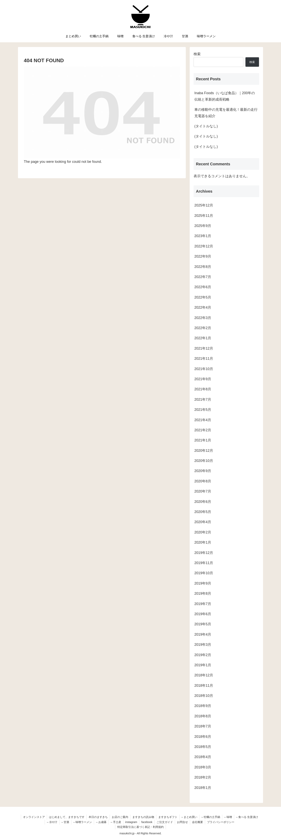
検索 (197, 54)
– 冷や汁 (52, 822)
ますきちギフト (167, 817)
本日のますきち (98, 817)
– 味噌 (228, 817)
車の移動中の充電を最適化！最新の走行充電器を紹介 (226, 113)
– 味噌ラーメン (82, 822)
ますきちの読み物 (143, 817)
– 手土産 (116, 822)
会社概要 (197, 822)
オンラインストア (34, 817)
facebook (146, 822)
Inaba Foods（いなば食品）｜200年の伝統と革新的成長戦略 (224, 96)
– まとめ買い (189, 817)
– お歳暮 (101, 822)
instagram (131, 822)
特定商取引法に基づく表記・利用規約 (140, 826)
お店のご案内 (120, 817)
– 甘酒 (65, 822)
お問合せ (182, 822)
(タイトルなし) (206, 126)
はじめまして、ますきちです (66, 817)
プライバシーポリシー (220, 822)
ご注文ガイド (165, 822)
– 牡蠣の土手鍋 (210, 817)
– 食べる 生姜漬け (247, 817)
